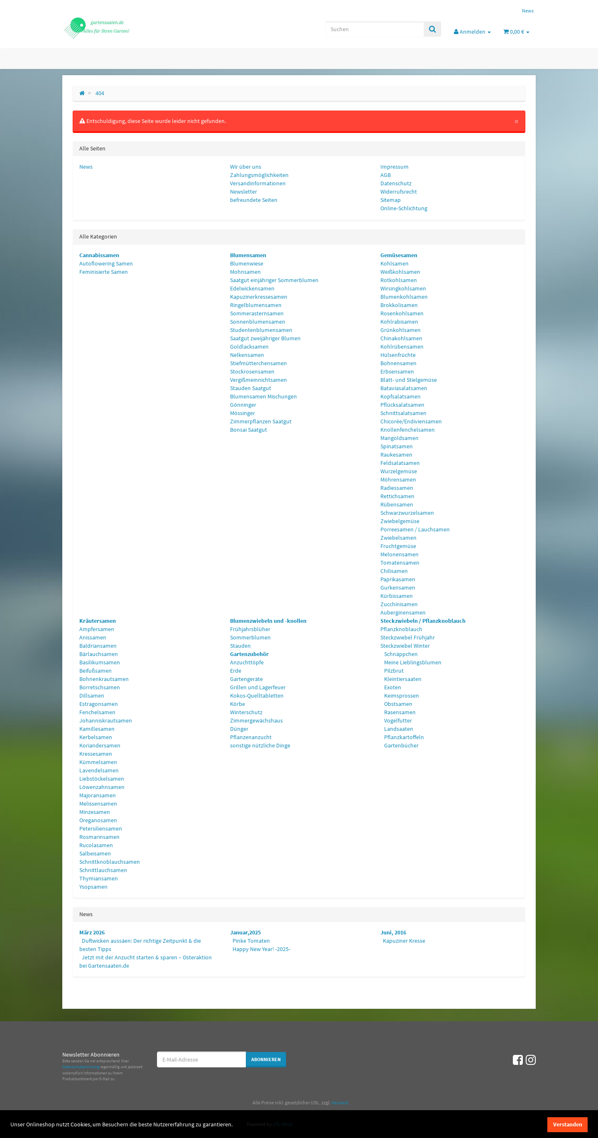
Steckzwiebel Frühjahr (407, 637)
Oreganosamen (98, 820)
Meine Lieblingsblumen (412, 662)
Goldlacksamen (249, 346)
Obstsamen (397, 704)
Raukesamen (396, 454)
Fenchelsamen (97, 712)
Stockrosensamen (252, 371)
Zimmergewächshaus (256, 720)
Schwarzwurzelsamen (407, 512)
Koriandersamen (99, 745)
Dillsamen (91, 695)
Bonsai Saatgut (248, 429)
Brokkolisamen (399, 305)
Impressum (394, 166)
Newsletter (243, 191)
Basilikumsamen (99, 662)
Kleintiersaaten (402, 679)
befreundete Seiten (253, 200)
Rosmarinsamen (99, 837)
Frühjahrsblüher (250, 629)
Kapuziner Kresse (404, 940)
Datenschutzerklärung (80, 1066)
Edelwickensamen (252, 288)
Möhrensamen (398, 479)
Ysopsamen (93, 886)
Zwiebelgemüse (399, 521)
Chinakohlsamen (401, 338)
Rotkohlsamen (398, 280)
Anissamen (92, 637)
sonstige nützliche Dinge (260, 745)
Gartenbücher (401, 745)
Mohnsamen (245, 271)
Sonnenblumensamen (257, 321)
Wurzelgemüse (398, 471)
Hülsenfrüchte (398, 355)
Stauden (240, 645)
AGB (385, 175)
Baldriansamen (98, 645)
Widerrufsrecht (398, 191)
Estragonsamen (98, 704)
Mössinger (242, 413)
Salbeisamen (95, 853)
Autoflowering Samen (106, 263)
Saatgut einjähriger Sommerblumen (274, 280)
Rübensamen (396, 504)
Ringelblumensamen (256, 305)
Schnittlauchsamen (103, 870)
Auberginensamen (403, 612)
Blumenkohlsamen (404, 296)
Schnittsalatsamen (403, 413)
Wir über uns (245, 166)
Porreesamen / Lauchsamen (415, 529)
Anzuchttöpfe (247, 662)
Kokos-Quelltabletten (257, 695)
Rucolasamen (96, 845)
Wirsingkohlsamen (403, 288)
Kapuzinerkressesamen (258, 296)
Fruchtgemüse (398, 546)
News (528, 10)
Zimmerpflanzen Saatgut (261, 421)
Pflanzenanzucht (251, 737)
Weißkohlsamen (400, 271)
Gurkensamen (397, 587)
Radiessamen (396, 488)
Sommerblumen (250, 637)
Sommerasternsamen (257, 313)
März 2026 (92, 932)
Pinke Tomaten (251, 940)
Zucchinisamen (399, 604)
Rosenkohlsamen (402, 313)
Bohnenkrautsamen (104, 679)
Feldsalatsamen (400, 463)
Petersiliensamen (100, 828)
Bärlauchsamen (98, 654)
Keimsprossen (401, 695)
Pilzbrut (393, 670)
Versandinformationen (258, 183)
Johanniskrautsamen (105, 720)
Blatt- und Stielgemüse (408, 379)
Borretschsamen (99, 687)
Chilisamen (394, 571)
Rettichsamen (397, 496)
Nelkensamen (247, 355)
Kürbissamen (396, 596)
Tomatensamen (399, 562)
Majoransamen (97, 795)
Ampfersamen (96, 629)
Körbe (237, 704)
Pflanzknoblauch (401, 629)
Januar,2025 (245, 932)
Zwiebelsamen (398, 537)
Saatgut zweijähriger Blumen (265, 338)
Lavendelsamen (99, 770)
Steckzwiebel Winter (405, 645)
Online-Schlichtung (403, 208)
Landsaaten (398, 728)
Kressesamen (95, 753)
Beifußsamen (95, 670)
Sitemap (390, 200)
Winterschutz (246, 712)
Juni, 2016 (393, 932)
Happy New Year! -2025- (261, 949)
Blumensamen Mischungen (263, 396)
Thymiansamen (98, 878)
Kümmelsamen (98, 762)
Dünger (239, 728)
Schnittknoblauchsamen (109, 861)
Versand (339, 1102)
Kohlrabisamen (399, 321)
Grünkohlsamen (400, 330)
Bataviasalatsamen (403, 388)
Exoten (392, 687)
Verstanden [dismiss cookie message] (567, 1124)
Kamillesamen (97, 728)
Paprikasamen (397, 579)
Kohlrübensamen (402, 346)
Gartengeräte (246, 679)
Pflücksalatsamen (402, 404)
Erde (235, 670)
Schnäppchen (400, 654)
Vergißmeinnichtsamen (258, 379)
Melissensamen (98, 803)
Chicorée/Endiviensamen (411, 421)
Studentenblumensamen (261, 330)
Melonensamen (399, 554)
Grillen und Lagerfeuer (258, 687)
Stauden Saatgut (250, 388)
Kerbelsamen (95, 737)
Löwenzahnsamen (102, 787)
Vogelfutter (397, 720)
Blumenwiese (246, 263)
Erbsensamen (397, 371)
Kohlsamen (394, 263)
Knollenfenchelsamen (407, 429)
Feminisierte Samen (103, 271)
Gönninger (243, 404)
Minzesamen (94, 812)
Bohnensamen (398, 363)
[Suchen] (374, 29)
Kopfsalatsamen (400, 396)
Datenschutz (396, 183)
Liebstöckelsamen (101, 778)
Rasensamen (399, 712)
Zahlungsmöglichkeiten (259, 175)
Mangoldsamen (399, 438)
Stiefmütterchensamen (258, 363)
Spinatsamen (396, 446)
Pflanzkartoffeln (403, 737)
